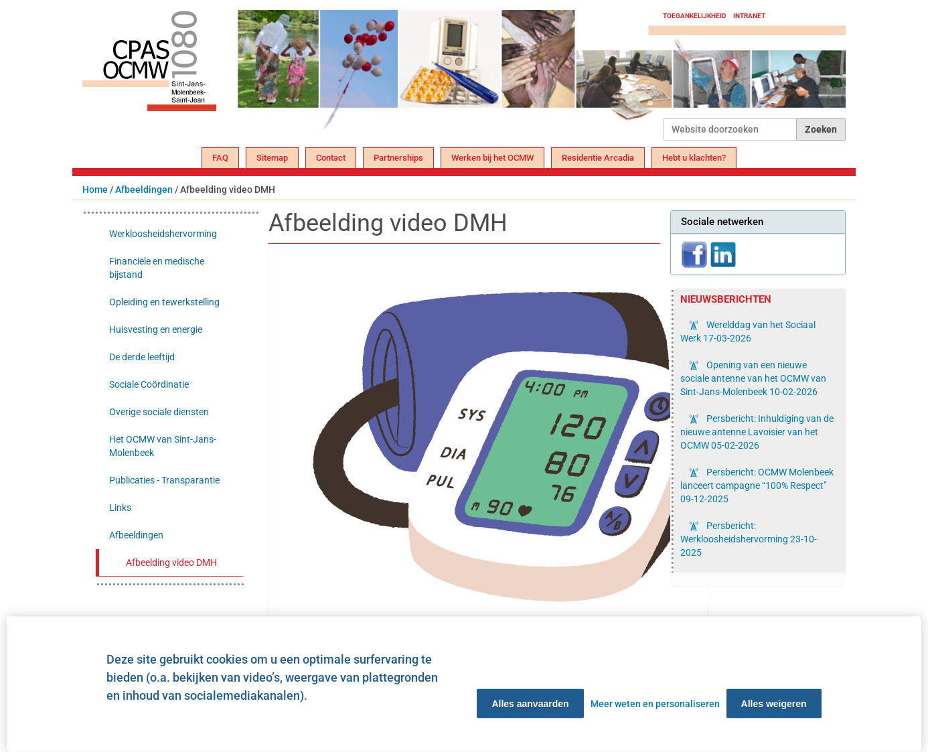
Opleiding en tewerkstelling (164, 302)
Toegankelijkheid (694, 15)
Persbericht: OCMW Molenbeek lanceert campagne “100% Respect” (757, 485)
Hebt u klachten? (694, 158)
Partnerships (398, 158)
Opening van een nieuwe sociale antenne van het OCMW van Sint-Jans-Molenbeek (753, 378)
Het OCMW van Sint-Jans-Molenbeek (162, 446)
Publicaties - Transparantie (164, 480)
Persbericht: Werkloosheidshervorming (748, 539)
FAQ (220, 158)
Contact (330, 158)
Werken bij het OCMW (492, 158)
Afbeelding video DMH (171, 562)
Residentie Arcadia (598, 158)
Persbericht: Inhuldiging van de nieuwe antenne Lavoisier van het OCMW (757, 432)
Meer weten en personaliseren (655, 703)
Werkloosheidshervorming (163, 233)
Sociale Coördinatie (149, 384)
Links (120, 507)
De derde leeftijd (142, 357)
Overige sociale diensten (159, 411)
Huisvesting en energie (155, 329)
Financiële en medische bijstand (156, 268)
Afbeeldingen (144, 189)
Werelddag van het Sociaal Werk (748, 331)
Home (95, 189)
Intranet (749, 15)
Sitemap (272, 158)
